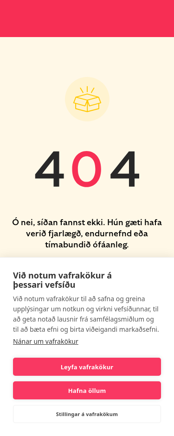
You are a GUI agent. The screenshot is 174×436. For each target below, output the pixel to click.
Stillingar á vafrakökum (87, 414)
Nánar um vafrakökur (45, 341)
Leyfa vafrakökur (87, 367)
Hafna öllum (87, 390)
